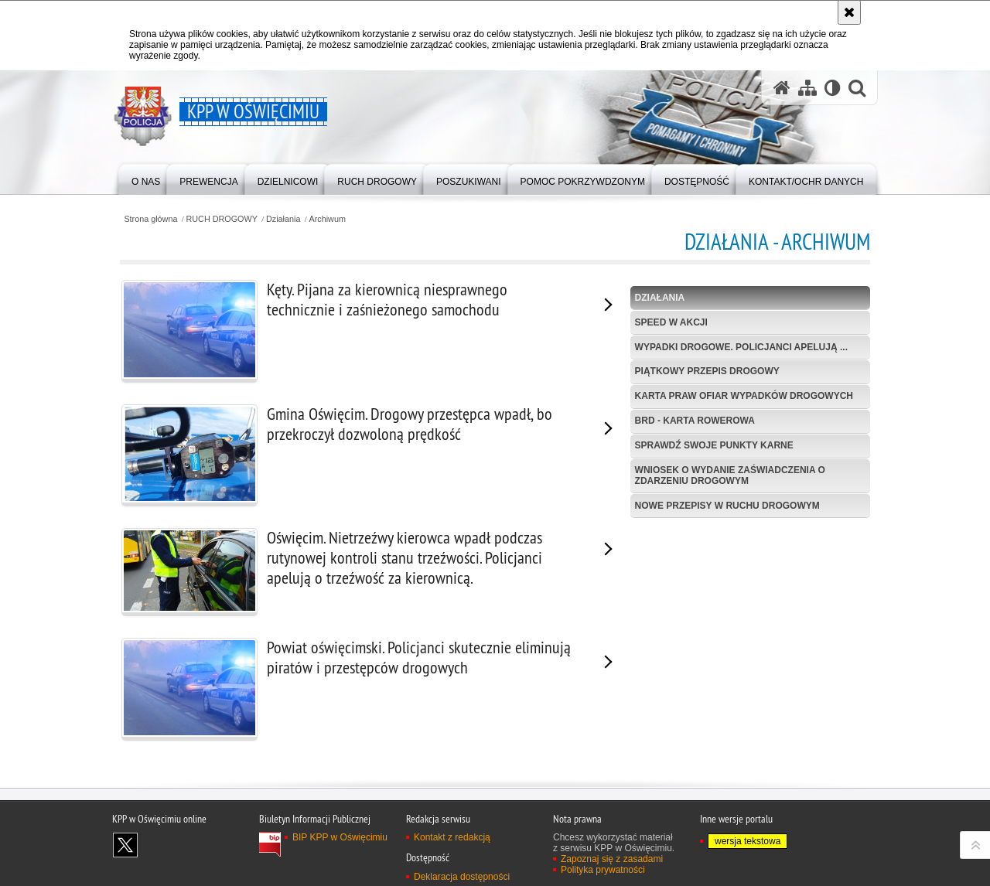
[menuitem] (145, 178)
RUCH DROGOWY (222, 219)
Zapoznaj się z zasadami (612, 859)
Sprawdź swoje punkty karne (714, 445)
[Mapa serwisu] (807, 87)
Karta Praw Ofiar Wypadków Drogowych (744, 395)
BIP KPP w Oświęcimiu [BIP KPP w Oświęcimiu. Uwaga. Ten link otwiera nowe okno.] (339, 837)
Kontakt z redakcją (452, 837)
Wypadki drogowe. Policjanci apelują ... (741, 347)
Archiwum (327, 219)
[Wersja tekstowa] (832, 87)
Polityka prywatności (603, 869)
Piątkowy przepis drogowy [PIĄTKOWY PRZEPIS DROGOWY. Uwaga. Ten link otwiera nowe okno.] (707, 371)
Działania (283, 219)
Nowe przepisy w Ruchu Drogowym (727, 505)
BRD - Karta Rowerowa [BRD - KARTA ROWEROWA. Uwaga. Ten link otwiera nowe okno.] (695, 420)
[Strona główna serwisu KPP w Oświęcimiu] (781, 87)
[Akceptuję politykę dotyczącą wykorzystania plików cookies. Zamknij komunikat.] (849, 12)
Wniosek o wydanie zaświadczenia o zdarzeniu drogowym (730, 475)
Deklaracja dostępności (462, 876)
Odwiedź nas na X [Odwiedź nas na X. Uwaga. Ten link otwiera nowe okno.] (125, 845)
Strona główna (150, 219)
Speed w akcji (671, 322)
